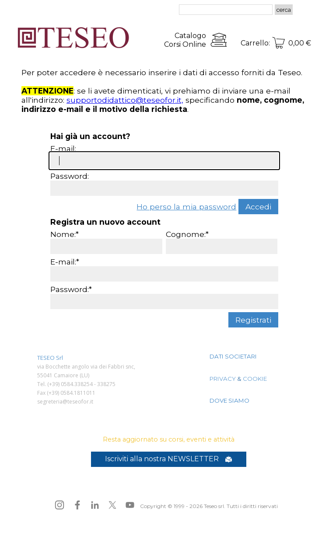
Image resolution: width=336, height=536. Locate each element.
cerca (283, 9)
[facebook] (77, 505)
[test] (168, 459)
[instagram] (59, 505)
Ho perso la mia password (186, 206)
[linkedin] (95, 505)
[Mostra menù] (310, 10)
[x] (112, 505)
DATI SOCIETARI (233, 356)
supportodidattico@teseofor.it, (124, 99)
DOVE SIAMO (229, 400)
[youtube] (130, 505)
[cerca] (226, 9)
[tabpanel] (169, 40)
